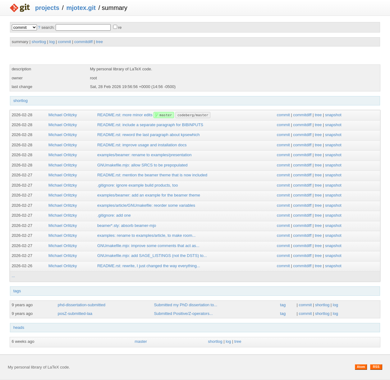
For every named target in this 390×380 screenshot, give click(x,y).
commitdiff (83, 41)
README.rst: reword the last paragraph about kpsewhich (148, 134)
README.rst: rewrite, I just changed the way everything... (148, 265)
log (52, 41)
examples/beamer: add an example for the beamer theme (148, 195)
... (13, 275)
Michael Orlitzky (62, 115)
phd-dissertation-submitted (81, 305)
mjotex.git (80, 7)
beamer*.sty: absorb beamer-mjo (126, 225)
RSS (376, 367)
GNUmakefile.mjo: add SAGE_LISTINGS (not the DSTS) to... (152, 255)
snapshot (333, 115)
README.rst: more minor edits (125, 115)
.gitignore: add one (114, 215)
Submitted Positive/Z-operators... (183, 313)
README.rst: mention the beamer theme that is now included (152, 175)
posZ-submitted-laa (75, 313)
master (165, 115)
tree (99, 41)
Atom (361, 367)
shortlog (39, 41)
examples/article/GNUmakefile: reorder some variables (146, 205)
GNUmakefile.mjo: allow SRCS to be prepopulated (142, 165)
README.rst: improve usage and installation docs (142, 145)
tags (17, 291)
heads (18, 327)
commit (64, 41)
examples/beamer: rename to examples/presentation (144, 154)
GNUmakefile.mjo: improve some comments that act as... (148, 245)
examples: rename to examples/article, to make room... (146, 235)
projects (47, 7)
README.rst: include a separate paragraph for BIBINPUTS (150, 124)
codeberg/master (192, 115)
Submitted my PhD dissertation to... (185, 305)
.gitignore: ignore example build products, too (137, 185)
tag (283, 305)
